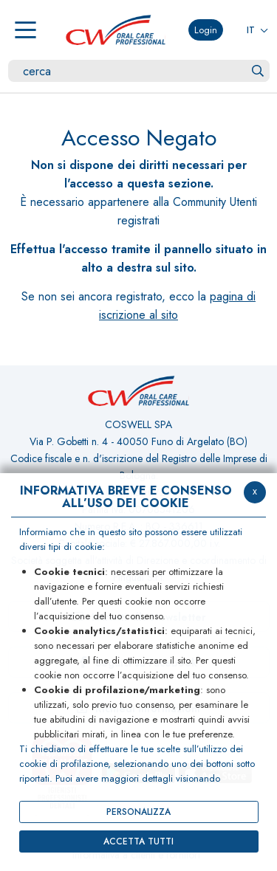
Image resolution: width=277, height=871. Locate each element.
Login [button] (205, 30)
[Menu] (25, 29)
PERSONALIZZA (138, 812)
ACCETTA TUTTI (138, 841)
